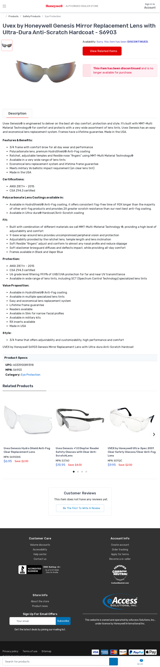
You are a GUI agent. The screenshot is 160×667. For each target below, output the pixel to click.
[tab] (17, 113)
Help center (40, 554)
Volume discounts (40, 544)
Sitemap (46, 651)
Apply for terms (120, 554)
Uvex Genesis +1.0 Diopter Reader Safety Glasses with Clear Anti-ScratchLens (77, 452)
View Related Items (102, 51)
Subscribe (63, 620)
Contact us (40, 559)
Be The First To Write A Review (80, 508)
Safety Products (32, 16)
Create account (120, 544)
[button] (45, 71)
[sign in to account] (147, 6)
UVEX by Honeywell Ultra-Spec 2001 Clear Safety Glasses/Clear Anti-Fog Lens (132, 452)
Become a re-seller (120, 559)
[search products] (113, 662)
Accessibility (40, 549)
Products (14, 16)
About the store (40, 601)
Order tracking (120, 549)
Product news (40, 606)
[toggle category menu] (4, 6)
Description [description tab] (17, 113)
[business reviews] (40, 569)
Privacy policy (10, 651)
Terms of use (30, 651)
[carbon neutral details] (120, 574)
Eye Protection (53, 16)
